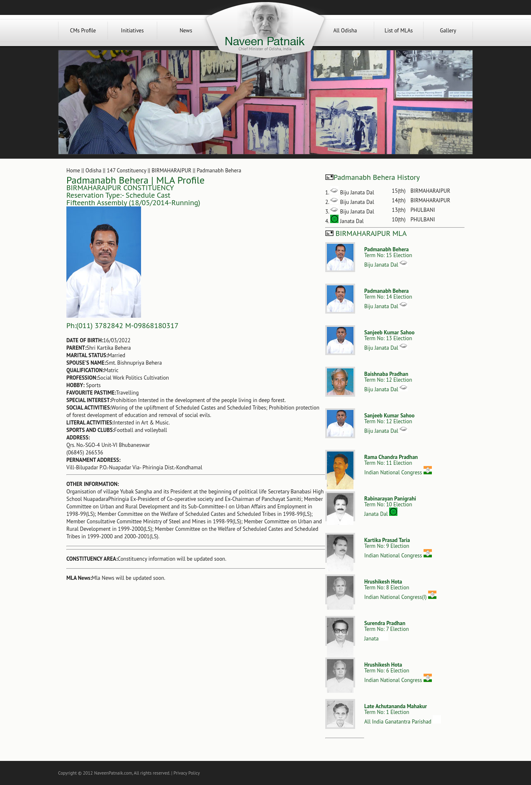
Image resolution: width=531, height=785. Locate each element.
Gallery (448, 30)
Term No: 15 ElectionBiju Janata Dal (388, 257)
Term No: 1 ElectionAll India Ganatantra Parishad (402, 714)
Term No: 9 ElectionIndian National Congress (398, 548)
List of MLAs (399, 30)
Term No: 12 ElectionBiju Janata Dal (388, 381)
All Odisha (345, 30)
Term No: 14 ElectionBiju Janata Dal (388, 298)
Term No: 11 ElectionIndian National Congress (398, 465)
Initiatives (132, 30)
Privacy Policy (186, 773)
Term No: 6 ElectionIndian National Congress (398, 672)
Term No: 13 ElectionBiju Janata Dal (389, 340)
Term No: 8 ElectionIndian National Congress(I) (400, 589)
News (186, 30)
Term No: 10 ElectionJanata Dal (390, 506)
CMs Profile (83, 30)
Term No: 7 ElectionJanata (386, 631)
